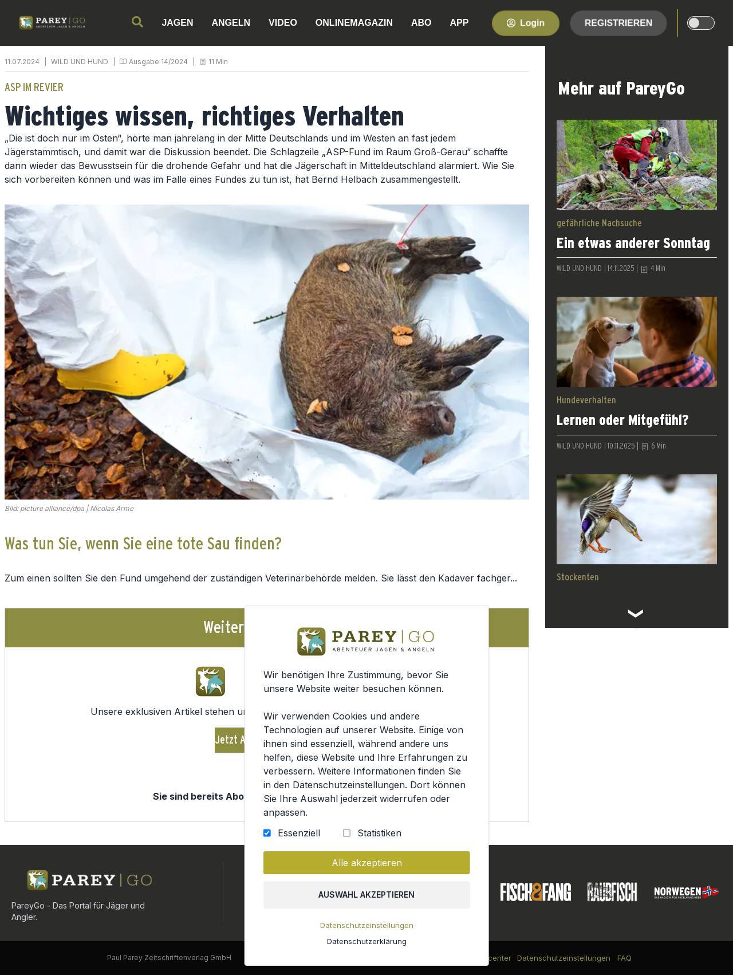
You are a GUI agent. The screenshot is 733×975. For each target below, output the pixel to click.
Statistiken (379, 836)
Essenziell (299, 836)
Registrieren (618, 22)
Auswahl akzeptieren (366, 896)
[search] (137, 21)
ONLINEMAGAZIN (354, 22)
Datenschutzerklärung (366, 942)
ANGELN (231, 22)
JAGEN (177, 22)
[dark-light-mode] (701, 23)
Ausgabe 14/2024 (158, 61)
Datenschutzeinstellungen (366, 926)
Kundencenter (485, 957)
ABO (421, 22)
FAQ (624, 957)
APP (459, 22)
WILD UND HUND (79, 61)
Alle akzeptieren (366, 865)
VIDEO (283, 22)
